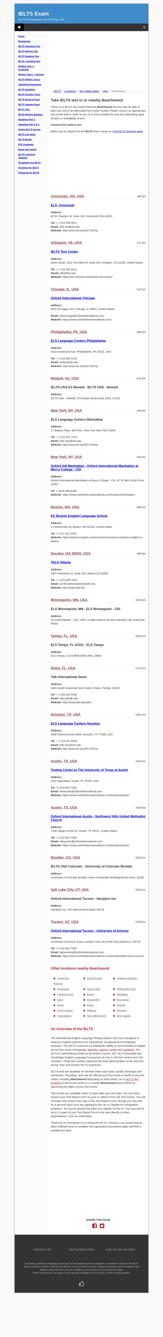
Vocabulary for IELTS (29, 163)
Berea (90, 994)
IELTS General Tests (29, 99)
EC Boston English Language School (79, 516)
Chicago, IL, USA (65, 289)
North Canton (65, 1010)
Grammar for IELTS (28, 168)
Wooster (122, 1010)
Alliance (91, 1010)
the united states (89, 91)
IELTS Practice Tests (29, 94)
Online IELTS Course (29, 129)
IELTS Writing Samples (30, 114)
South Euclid (94, 978)
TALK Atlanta (61, 562)
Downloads (24, 41)
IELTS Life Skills (27, 134)
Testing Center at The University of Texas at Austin (89, 770)
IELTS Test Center (64, 252)
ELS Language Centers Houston (75, 723)
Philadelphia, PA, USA (69, 332)
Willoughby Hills (126, 988)
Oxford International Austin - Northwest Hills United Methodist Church (98, 818)
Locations (70, 91)
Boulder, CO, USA (65, 857)
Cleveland (63, 988)
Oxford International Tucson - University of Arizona (90, 931)
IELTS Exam (33, 14)
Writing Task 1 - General (31, 74)
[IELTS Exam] (19, 27)
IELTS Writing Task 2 (29, 79)
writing (113, 1049)
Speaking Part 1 (26, 119)
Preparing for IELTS (28, 173)
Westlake (122, 994)
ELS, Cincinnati (62, 205)
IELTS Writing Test (28, 51)
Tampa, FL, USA (64, 636)
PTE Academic (26, 144)
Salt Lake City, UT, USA (70, 890)
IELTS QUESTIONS (81, 1249)
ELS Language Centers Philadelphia (78, 341)
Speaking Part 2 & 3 (28, 124)
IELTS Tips (24, 109)
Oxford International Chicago (73, 298)
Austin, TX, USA (64, 761)
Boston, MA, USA (65, 507)
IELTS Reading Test (28, 56)
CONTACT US (42, 1249)
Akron (60, 1005)
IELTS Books (25, 139)
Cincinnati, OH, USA (67, 196)
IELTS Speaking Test (29, 46)
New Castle (123, 1015)
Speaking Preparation (29, 84)
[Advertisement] (98, 59)
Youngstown (64, 1015)
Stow (60, 999)
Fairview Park (65, 994)
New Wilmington (96, 1015)
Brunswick (123, 999)
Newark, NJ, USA (65, 378)
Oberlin (121, 1005)
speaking (128, 1049)
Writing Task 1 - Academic (26, 68)
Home (21, 36)
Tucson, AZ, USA (65, 922)
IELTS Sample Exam (29, 104)
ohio (105, 91)
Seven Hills (93, 988)
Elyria (90, 1005)
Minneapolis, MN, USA (69, 600)
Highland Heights (127, 978)
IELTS (57, 91)
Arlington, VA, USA (66, 243)
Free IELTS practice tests (128, 131)
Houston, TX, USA (66, 714)
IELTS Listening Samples (26, 156)
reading (103, 1049)
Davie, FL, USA (63, 668)
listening (93, 1049)
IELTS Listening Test (29, 61)
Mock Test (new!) (27, 149)
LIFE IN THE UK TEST (120, 1249)
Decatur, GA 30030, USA (71, 553)
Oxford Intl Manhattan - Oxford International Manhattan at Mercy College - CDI (94, 467)
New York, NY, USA (66, 410)
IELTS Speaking (26, 89)
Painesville (93, 999)
